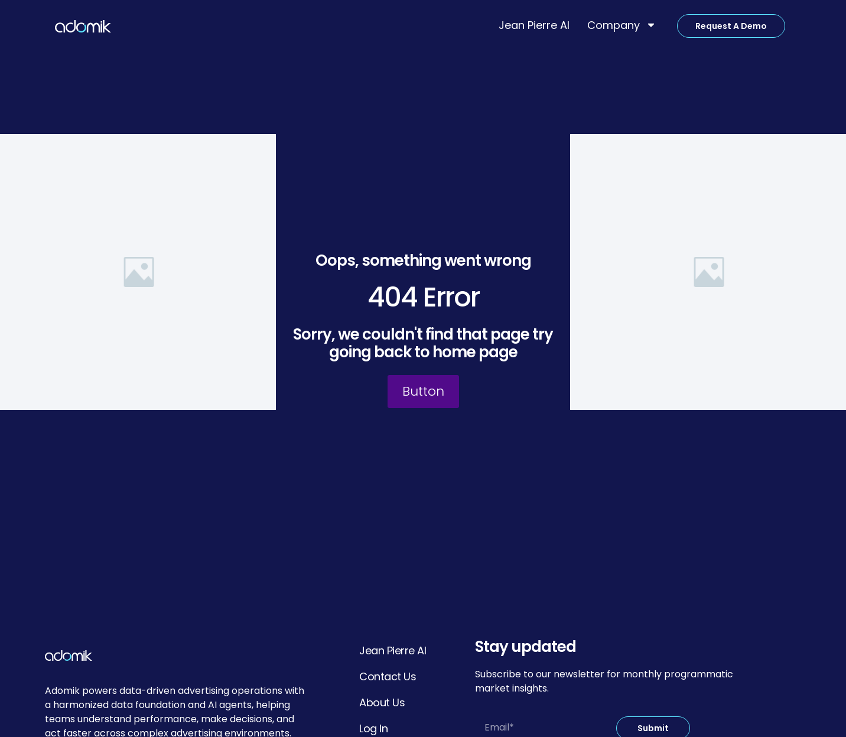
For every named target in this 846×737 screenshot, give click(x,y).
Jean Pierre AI (534, 25)
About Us (382, 702)
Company (621, 25)
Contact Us (387, 676)
